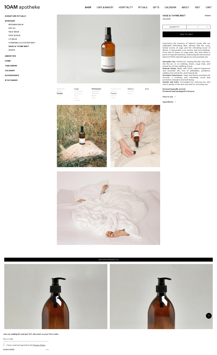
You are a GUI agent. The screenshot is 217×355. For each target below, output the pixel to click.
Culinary (10, 70)
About (185, 7)
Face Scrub (14, 35)
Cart (209, 7)
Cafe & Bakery (105, 7)
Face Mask (13, 32)
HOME (8, 61)
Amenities (10, 56)
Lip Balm (12, 39)
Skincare (10, 21)
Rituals (142, 7)
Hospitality (126, 7)
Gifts (156, 7)
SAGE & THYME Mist (18, 46)
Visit (197, 7)
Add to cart (186, 34)
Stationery (11, 80)
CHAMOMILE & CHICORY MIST (21, 42)
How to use (168, 97)
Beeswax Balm (15, 24)
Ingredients (168, 102)
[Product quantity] (198, 27)
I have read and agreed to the (24, 345)
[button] (209, 315)
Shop (88, 7)
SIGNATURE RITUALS (15, 16)
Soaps (11, 50)
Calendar (170, 7)
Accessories (12, 75)
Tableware (11, 65)
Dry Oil (12, 28)
